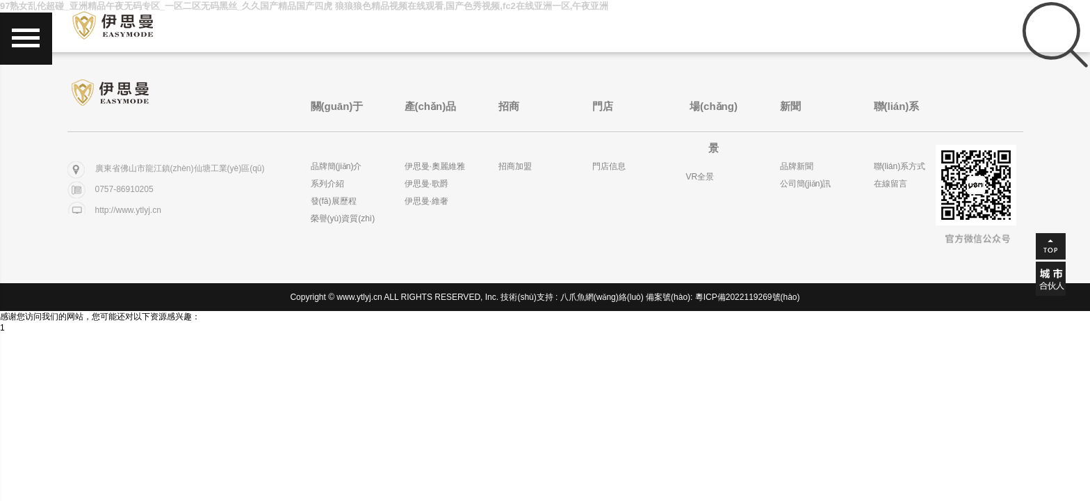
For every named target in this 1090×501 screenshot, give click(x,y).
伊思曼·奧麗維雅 (435, 166)
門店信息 (609, 166)
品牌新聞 (796, 166)
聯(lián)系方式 (900, 166)
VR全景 (700, 177)
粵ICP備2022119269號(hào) (747, 297)
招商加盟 (515, 166)
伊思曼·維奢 (426, 201)
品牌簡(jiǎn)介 (336, 166)
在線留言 (890, 184)
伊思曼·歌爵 (426, 184)
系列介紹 (327, 184)
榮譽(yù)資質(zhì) (343, 218)
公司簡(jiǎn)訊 (805, 184)
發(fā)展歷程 (334, 201)
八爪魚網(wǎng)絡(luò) (602, 297)
